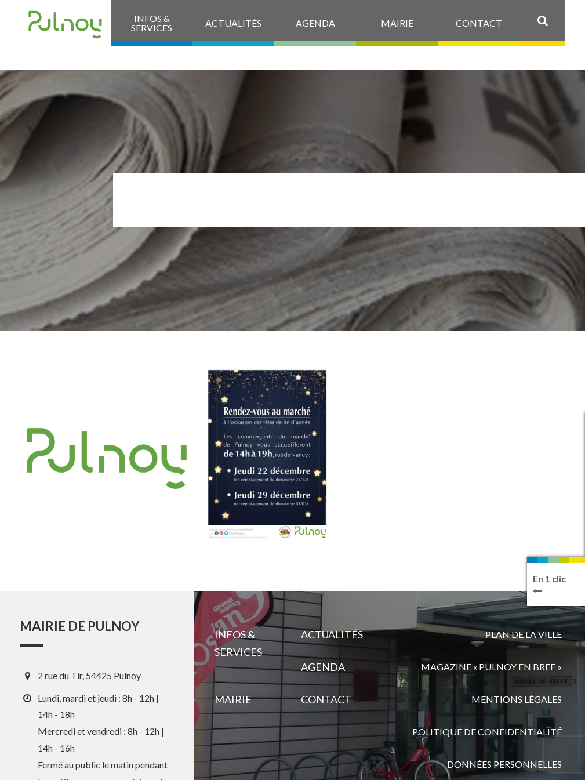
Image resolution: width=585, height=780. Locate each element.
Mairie (233, 699)
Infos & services (238, 643)
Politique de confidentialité (487, 731)
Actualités (332, 634)
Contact (326, 699)
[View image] (267, 455)
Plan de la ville (523, 634)
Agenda (323, 667)
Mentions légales (516, 699)
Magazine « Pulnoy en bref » (491, 666)
